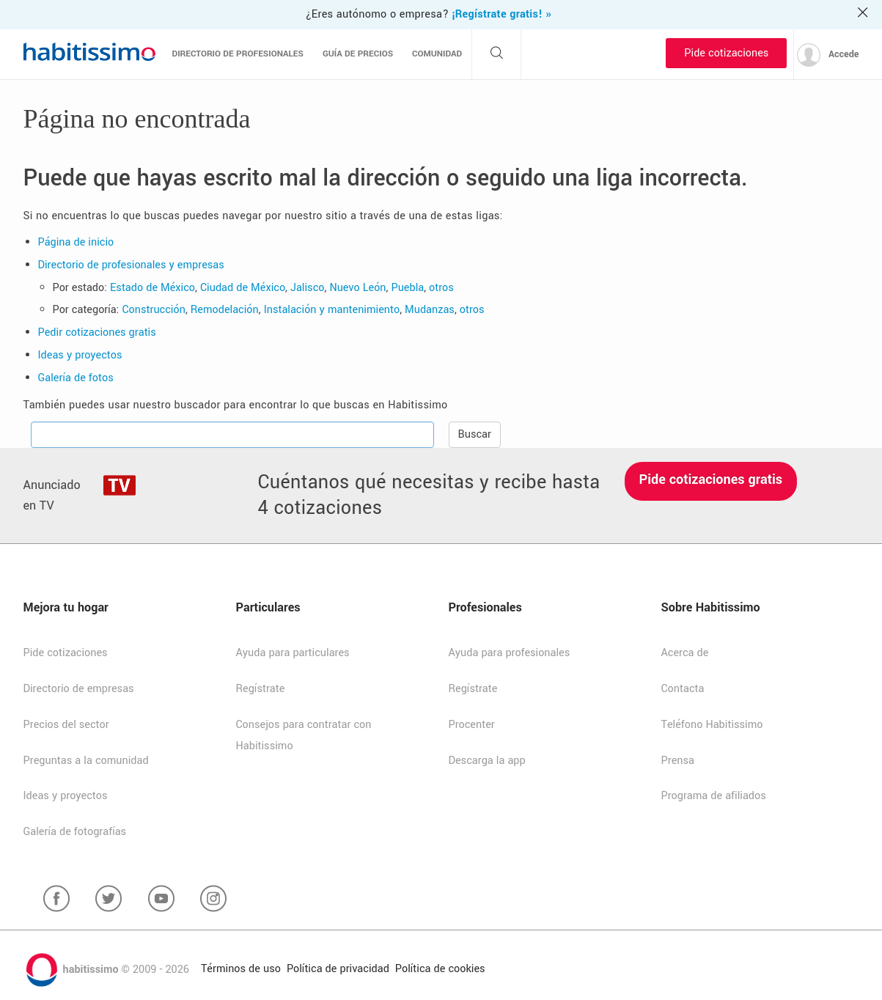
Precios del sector (66, 724)
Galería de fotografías (75, 831)
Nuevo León (357, 287)
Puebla (407, 287)
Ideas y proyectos (80, 355)
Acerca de (685, 653)
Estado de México (152, 287)
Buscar (474, 434)
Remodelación (225, 309)
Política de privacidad (338, 969)
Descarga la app (487, 760)
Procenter (472, 724)
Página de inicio (76, 242)
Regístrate (260, 688)
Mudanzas (430, 309)
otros (441, 287)
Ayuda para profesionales (509, 653)
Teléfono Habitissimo (712, 724)
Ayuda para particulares (293, 653)
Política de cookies (440, 969)
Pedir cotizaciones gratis (97, 332)
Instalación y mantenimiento (332, 309)
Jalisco (307, 287)
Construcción (153, 309)
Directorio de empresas (78, 688)
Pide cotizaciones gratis (711, 479)
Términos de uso (241, 969)
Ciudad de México (242, 287)
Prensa (677, 760)
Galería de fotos (76, 378)
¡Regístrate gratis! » (501, 14)
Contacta (683, 688)
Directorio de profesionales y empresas (131, 265)
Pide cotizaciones (726, 53)
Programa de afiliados (713, 796)
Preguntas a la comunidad (86, 760)
